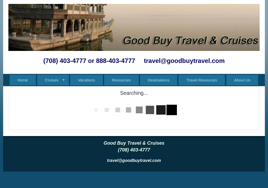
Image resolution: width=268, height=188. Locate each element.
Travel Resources (201, 80)
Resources (121, 80)
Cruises (51, 80)
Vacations (86, 80)
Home (23, 80)
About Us (242, 80)
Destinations (159, 80)
